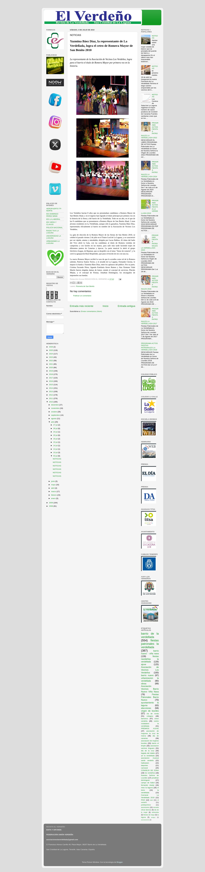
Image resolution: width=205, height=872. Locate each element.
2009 (51, 503)
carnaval (144, 768)
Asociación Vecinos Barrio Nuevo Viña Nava (150, 689)
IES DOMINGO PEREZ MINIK (52, 215)
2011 (51, 398)
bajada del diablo (148, 753)
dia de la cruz (147, 751)
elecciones (146, 708)
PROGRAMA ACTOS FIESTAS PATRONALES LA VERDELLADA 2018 (149, 346)
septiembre (55, 415)
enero (53, 498)
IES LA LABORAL (53, 219)
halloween (145, 763)
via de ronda (153, 714)
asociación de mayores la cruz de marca (150, 733)
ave (151, 800)
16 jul (55, 439)
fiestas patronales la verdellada (150, 644)
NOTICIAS (57, 459)
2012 (51, 395)
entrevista (155, 812)
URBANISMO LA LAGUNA (52, 242)
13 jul (55, 449)
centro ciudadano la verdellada (150, 723)
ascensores (145, 807)
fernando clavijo (147, 785)
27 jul (55, 425)
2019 (51, 371)
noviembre (55, 408)
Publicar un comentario (82, 296)
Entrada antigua (126, 306)
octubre (54, 412)
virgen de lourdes (150, 711)
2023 (51, 357)
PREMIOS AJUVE (150, 728)
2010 (51, 402)
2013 (51, 391)
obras (143, 683)
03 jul (55, 456)
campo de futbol (148, 783)
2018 (51, 374)
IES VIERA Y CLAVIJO (51, 223)
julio (53, 422)
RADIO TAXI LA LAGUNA (52, 232)
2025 (51, 350)
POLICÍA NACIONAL (54, 228)
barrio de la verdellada (150, 635)
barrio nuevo (147, 675)
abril (53, 488)
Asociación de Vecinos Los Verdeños (150, 670)
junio (53, 481)
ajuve (143, 664)
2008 (51, 506)
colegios (150, 716)
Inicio (105, 306)
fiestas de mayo (149, 815)
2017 (51, 378)
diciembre (55, 405)
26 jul (55, 428)
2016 (51, 381)
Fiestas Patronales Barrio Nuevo (150, 697)
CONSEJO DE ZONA (150, 770)
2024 (51, 354)
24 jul (55, 432)
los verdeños (150, 773)
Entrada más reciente (81, 306)
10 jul (55, 452)
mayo (53, 485)
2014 (51, 388)
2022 (51, 361)
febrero (54, 495)
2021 (51, 364)
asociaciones (145, 820)
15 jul (55, 442)
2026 (51, 347)
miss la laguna (147, 788)
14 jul (55, 446)
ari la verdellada (148, 756)
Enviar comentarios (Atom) (91, 311)
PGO (143, 800)
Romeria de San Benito (85, 286)
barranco (144, 719)
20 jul (55, 435)
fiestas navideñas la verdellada (150, 659)
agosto (54, 418)
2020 (51, 367)
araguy (153, 817)
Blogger (120, 862)
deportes (144, 765)
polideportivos (146, 805)
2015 (51, 385)
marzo (53, 491)
